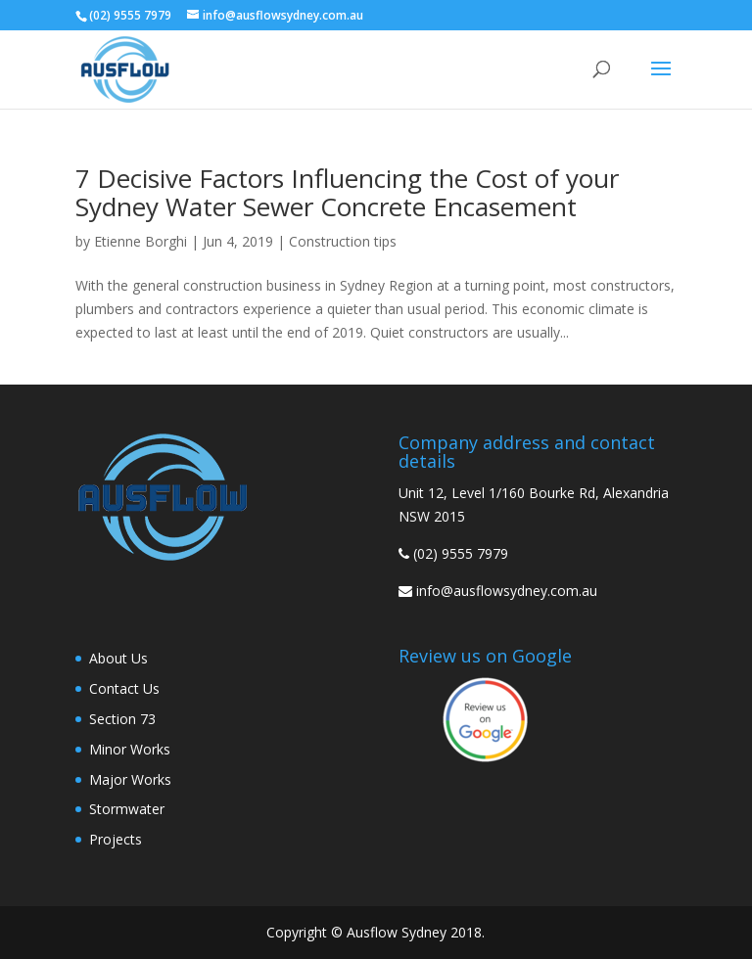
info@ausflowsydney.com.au (506, 590)
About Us (118, 658)
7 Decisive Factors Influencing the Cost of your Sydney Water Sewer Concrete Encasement (347, 192)
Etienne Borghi (140, 241)
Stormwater (126, 808)
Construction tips (343, 241)
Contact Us (124, 688)
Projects (115, 839)
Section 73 (122, 718)
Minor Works (129, 749)
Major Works (130, 779)
